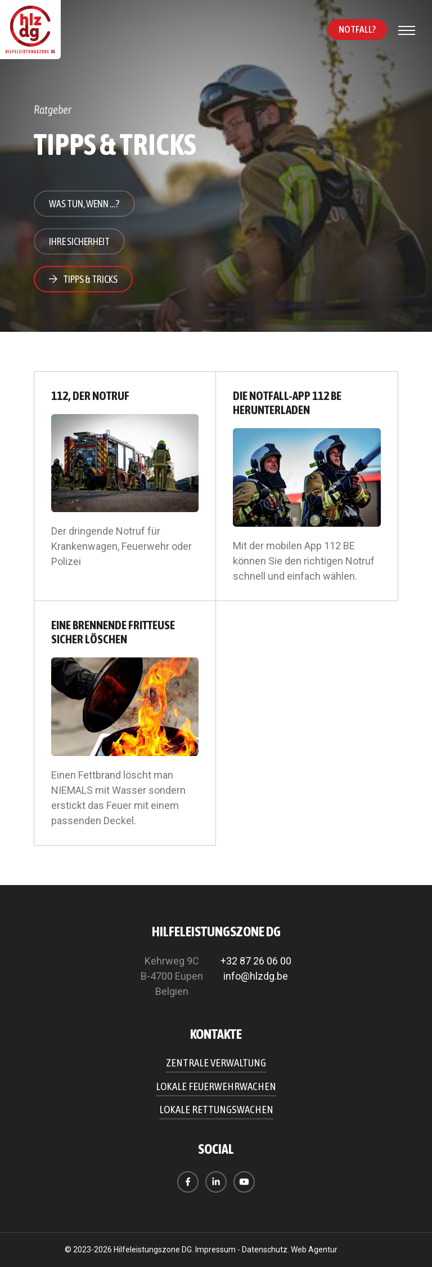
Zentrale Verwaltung (216, 1062)
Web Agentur (314, 1249)
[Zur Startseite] (31, 30)
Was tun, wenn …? (84, 204)
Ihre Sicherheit (79, 241)
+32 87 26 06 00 (255, 961)
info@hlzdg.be (255, 976)
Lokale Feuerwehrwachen (216, 1086)
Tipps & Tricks (90, 279)
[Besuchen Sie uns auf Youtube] (244, 1182)
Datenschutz (264, 1249)
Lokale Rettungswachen (216, 1109)
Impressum (215, 1249)
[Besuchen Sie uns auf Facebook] (188, 1182)
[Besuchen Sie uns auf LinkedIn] (216, 1182)
